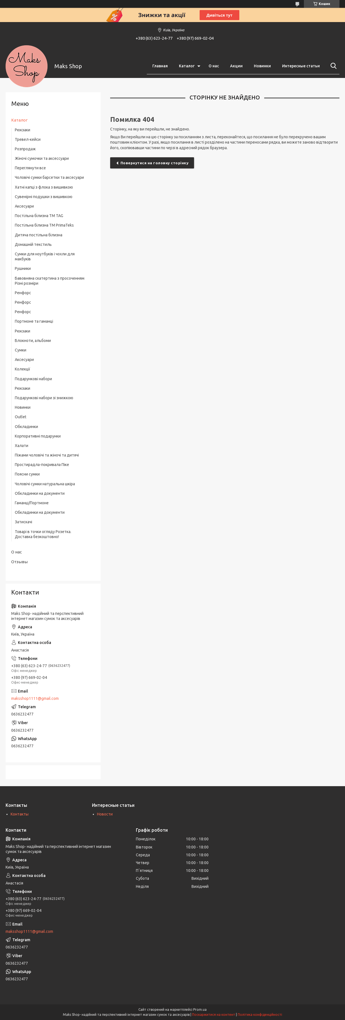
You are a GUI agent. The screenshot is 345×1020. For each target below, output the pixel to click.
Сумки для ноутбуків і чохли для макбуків (45, 256)
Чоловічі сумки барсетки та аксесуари (49, 177)
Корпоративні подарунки (38, 436)
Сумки (20, 350)
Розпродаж (25, 149)
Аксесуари (24, 206)
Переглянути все (30, 168)
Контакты (20, 814)
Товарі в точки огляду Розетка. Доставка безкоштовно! (43, 534)
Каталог (187, 66)
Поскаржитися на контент (213, 1014)
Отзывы (19, 561)
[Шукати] (332, 66)
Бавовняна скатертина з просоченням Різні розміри (49, 281)
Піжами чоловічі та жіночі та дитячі (47, 455)
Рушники (23, 268)
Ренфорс (23, 293)
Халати (21, 445)
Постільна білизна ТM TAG (39, 215)
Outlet (20, 417)
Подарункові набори (33, 379)
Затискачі (23, 522)
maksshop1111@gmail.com (35, 698)
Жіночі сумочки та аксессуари (42, 158)
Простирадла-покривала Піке (42, 464)
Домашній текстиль (33, 244)
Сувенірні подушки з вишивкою (43, 196)
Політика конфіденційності (260, 1014)
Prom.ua (200, 1009)
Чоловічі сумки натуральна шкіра (45, 484)
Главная (160, 66)
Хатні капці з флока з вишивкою (44, 187)
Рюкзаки (22, 130)
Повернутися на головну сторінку (154, 163)
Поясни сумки (27, 474)
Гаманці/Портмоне (32, 503)
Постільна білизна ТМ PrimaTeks (44, 225)
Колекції (22, 369)
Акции (236, 66)
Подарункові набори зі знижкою (44, 398)
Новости (105, 814)
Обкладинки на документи (40, 493)
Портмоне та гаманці (34, 321)
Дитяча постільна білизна (38, 235)
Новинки (262, 66)
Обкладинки (26, 426)
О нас (214, 66)
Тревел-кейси (28, 139)
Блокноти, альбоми (33, 340)
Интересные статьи (301, 66)
